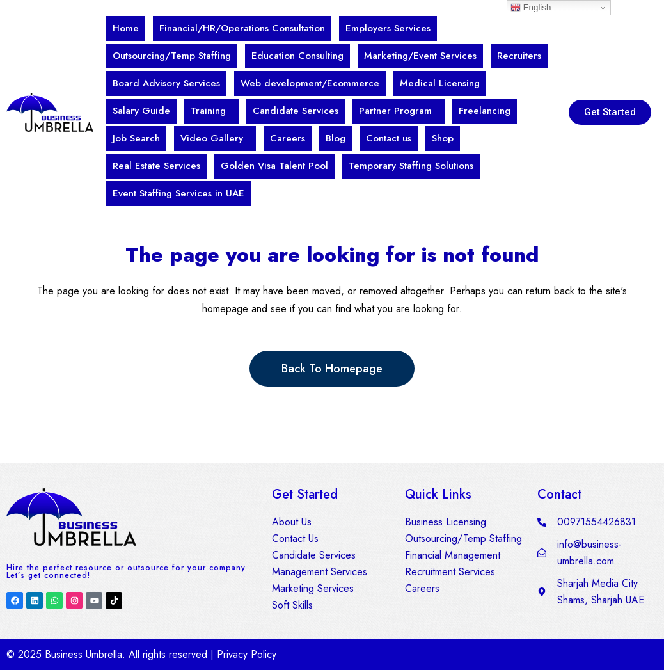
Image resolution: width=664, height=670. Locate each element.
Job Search (136, 138)
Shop (443, 138)
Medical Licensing (440, 83)
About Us (292, 521)
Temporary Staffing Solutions (411, 166)
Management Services (319, 571)
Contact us (388, 138)
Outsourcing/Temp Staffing (172, 56)
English (530, 8)
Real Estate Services (156, 166)
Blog (335, 138)
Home (126, 28)
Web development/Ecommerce (310, 83)
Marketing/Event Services (420, 56)
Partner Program (395, 111)
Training (208, 111)
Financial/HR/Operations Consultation (242, 28)
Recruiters (519, 56)
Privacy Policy (246, 654)
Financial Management (452, 555)
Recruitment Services (450, 571)
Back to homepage (332, 368)
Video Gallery (211, 138)
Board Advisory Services (166, 83)
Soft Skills (292, 605)
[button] (211, 111)
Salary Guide (141, 111)
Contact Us (295, 538)
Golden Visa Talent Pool (274, 166)
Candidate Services (295, 111)
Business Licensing (445, 521)
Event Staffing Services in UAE (178, 193)
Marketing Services (313, 588)
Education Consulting (297, 56)
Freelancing (484, 111)
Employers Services (388, 28)
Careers (287, 138)
